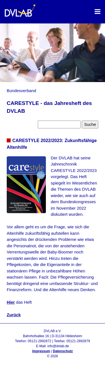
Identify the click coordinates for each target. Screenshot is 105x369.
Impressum (41, 351)
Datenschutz (63, 351)
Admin (52, 361)
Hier (11, 302)
